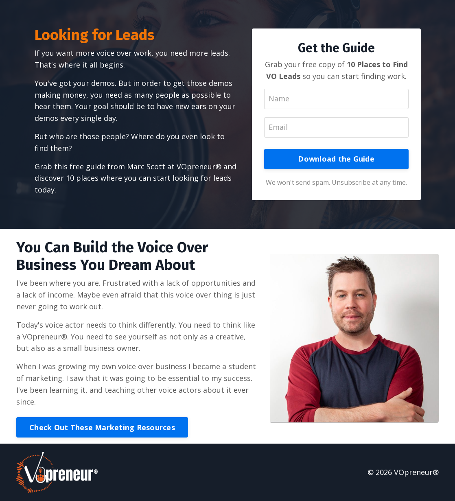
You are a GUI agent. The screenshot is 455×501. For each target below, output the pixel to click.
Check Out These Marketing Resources (102, 427)
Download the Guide (336, 159)
